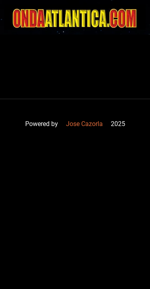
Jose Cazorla (84, 124)
